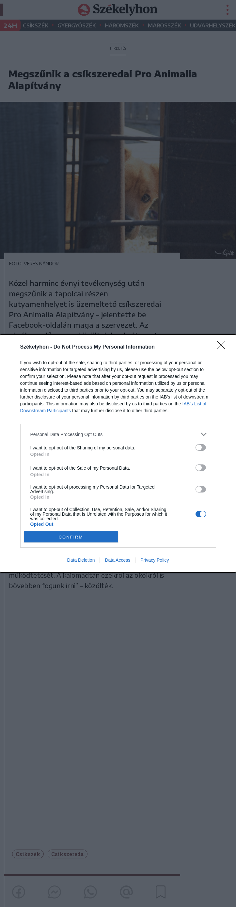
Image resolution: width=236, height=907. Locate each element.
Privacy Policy (154, 560)
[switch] (201, 447)
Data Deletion (81, 560)
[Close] (223, 347)
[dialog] (118, 453)
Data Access (117, 560)
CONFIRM (71, 537)
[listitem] (118, 434)
